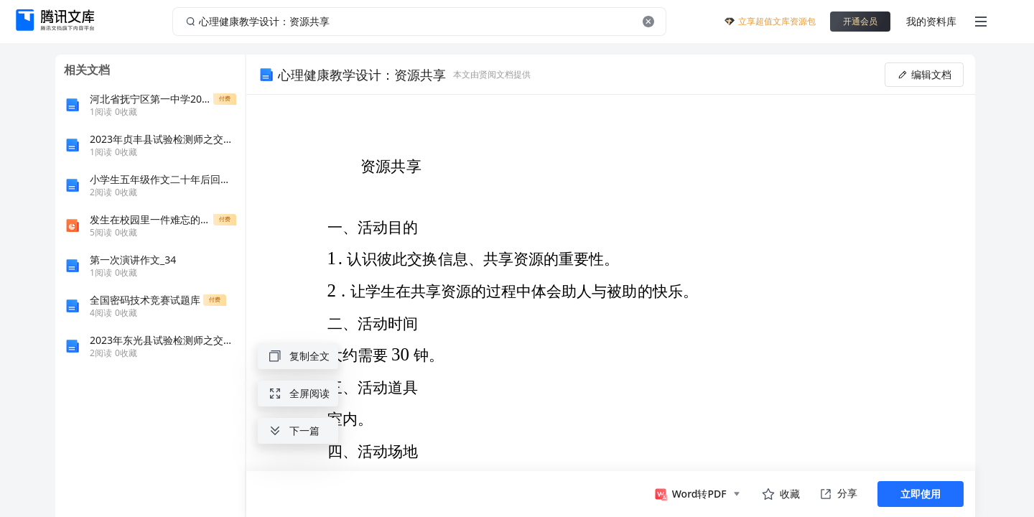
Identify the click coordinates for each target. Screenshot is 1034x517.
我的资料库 (931, 21)
